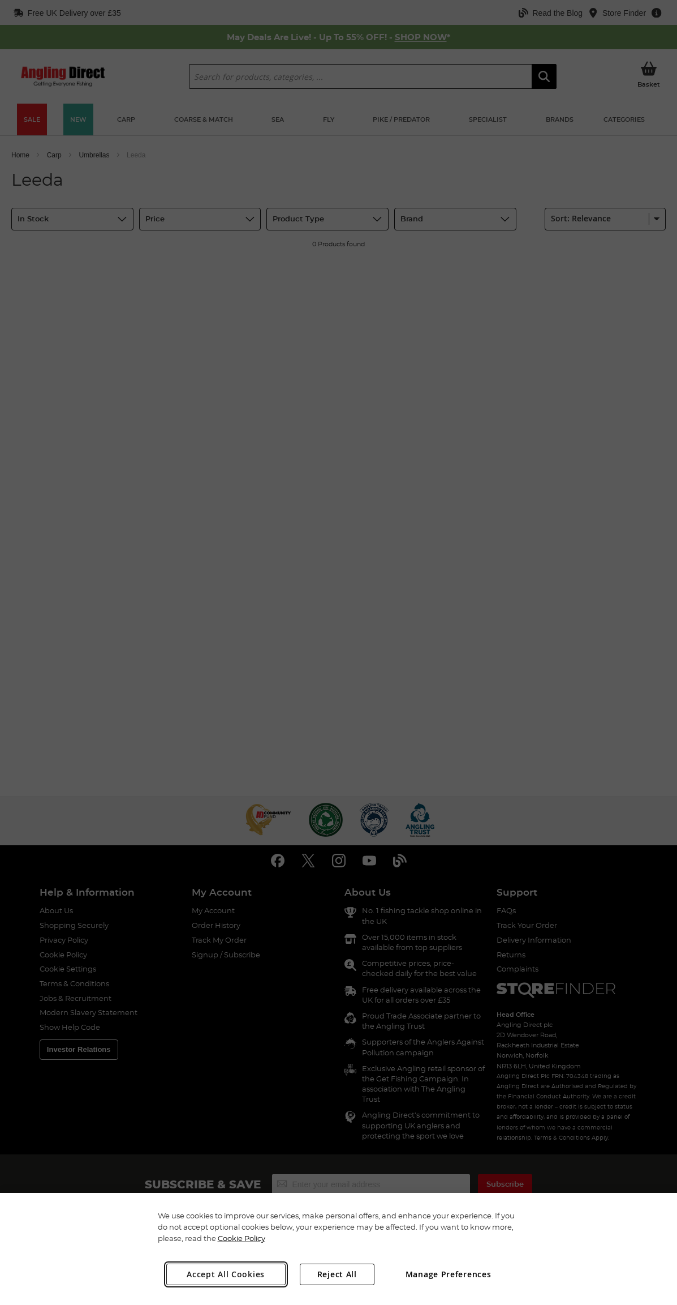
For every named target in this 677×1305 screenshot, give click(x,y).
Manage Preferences (448, 1274)
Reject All (337, 1274)
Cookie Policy (241, 1238)
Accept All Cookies (226, 1274)
